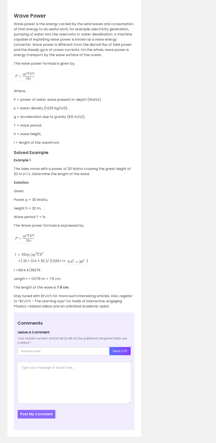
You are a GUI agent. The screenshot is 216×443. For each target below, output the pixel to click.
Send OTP (120, 351)
